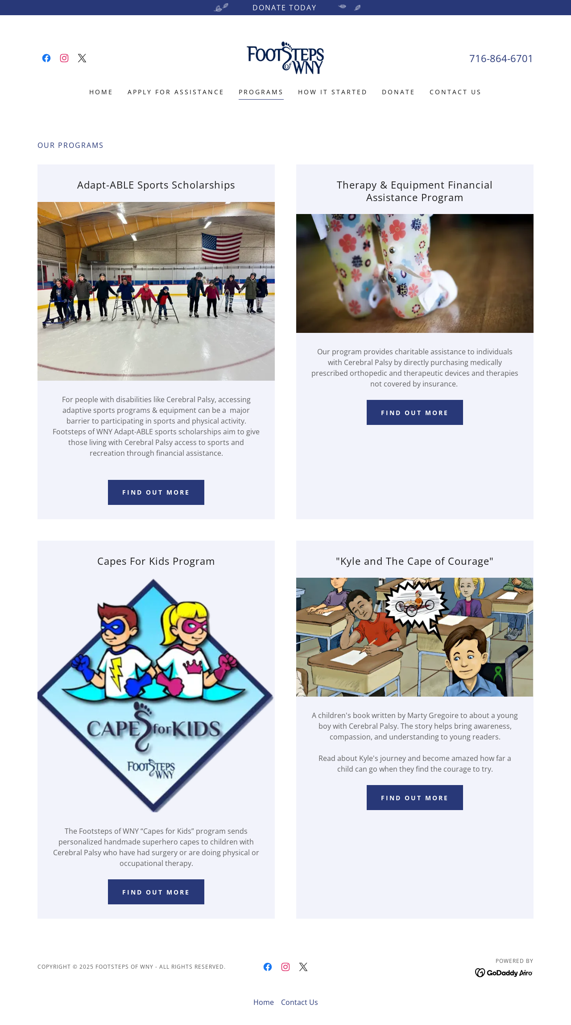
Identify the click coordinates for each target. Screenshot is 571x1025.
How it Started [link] (333, 92)
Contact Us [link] (456, 92)
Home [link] (101, 92)
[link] (46, 58)
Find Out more (415, 798)
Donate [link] (398, 92)
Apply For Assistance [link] (176, 92)
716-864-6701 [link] (501, 58)
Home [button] (263, 1002)
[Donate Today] (285, 7)
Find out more (156, 492)
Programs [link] (261, 92)
